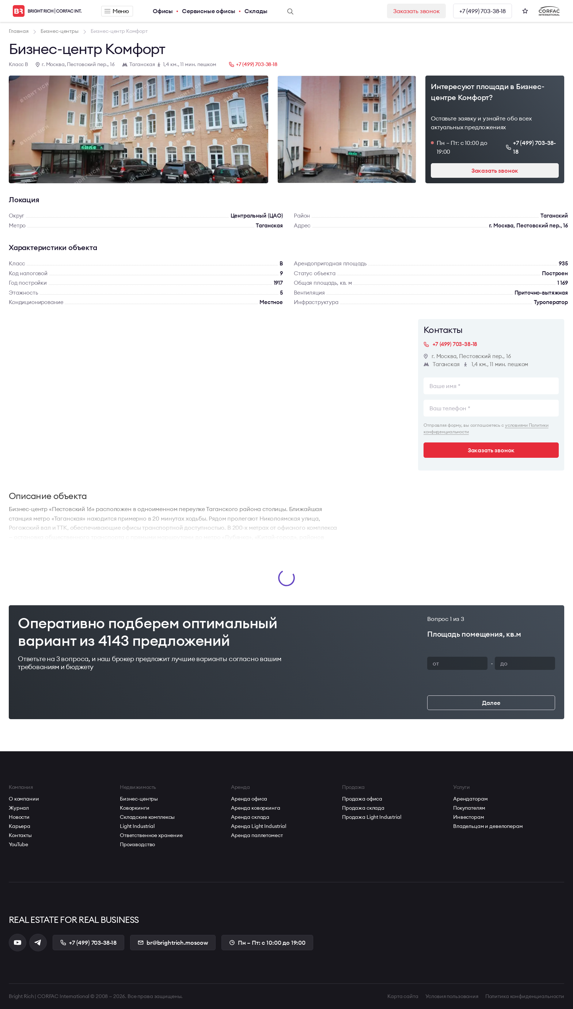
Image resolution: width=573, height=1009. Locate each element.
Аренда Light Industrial (258, 826)
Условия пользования (451, 996)
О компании (24, 798)
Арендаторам (470, 798)
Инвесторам (468, 817)
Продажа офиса (362, 798)
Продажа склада (363, 808)
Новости (19, 817)
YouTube (18, 844)
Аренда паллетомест (256, 835)
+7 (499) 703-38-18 (482, 11)
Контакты (20, 835)
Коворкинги (134, 808)
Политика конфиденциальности (524, 996)
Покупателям (469, 808)
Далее (491, 702)
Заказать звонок (416, 11)
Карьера (19, 826)
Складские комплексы (147, 817)
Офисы (163, 11)
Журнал (19, 808)
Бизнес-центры (139, 798)
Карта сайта (402, 996)
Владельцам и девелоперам (488, 826)
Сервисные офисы (208, 11)
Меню (117, 11)
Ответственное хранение (151, 835)
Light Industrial (137, 826)
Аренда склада (250, 817)
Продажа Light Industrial (371, 817)
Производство (137, 844)
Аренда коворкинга (255, 808)
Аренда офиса (249, 798)
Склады (255, 11)
